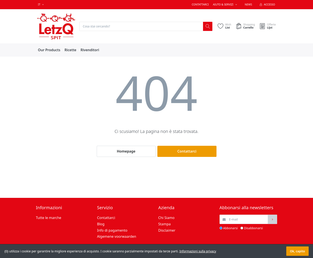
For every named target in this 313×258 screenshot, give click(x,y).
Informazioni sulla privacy (197, 251)
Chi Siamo (166, 218)
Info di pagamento (112, 230)
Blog (101, 224)
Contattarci (200, 4)
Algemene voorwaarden (116, 236)
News (248, 4)
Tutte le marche (48, 218)
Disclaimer (166, 230)
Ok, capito (297, 251)
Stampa (164, 224)
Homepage (126, 151)
